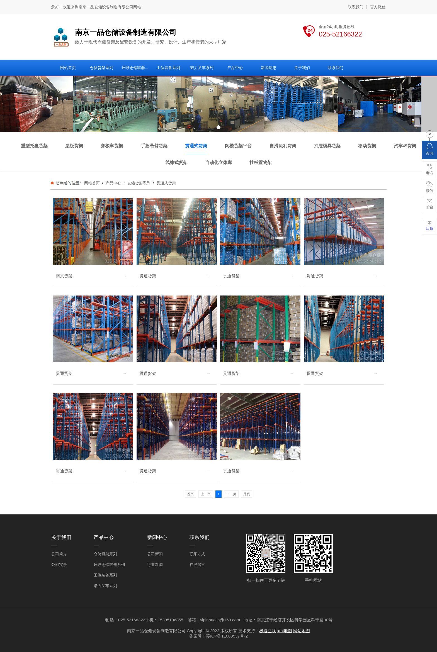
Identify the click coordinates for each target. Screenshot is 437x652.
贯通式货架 (165, 183)
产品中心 (113, 183)
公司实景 (59, 564)
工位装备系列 (105, 575)
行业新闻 (155, 564)
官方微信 (378, 7)
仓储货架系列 (139, 183)
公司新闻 (155, 554)
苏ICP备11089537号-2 (227, 636)
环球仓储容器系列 (109, 564)
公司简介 (59, 554)
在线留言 (197, 564)
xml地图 (284, 630)
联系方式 (197, 554)
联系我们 (355, 7)
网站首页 (92, 183)
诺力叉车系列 (105, 585)
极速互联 (267, 630)
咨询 (429, 149)
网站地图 (301, 630)
